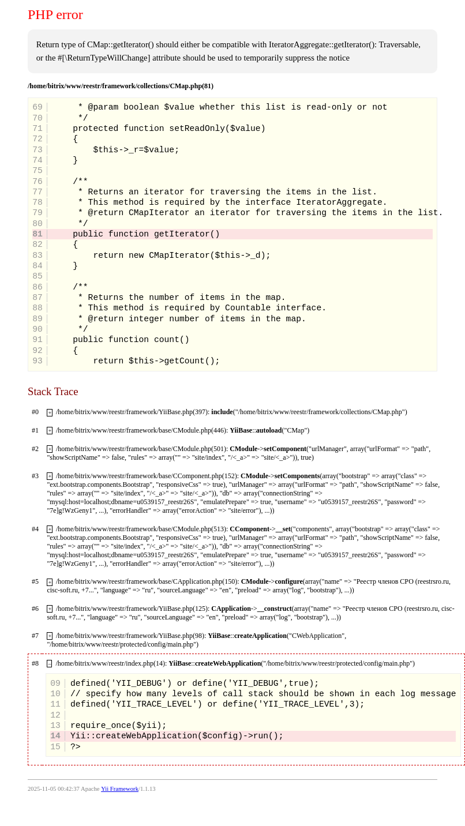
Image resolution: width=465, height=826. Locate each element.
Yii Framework (119, 789)
